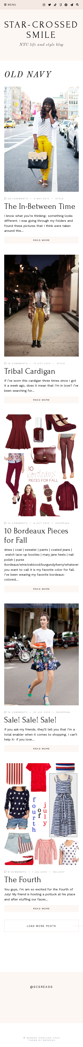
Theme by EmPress (41, 1040)
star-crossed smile (41, 30)
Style (59, 198)
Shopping (62, 523)
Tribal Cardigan (30, 371)
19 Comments (16, 363)
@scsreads (41, 986)
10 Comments (16, 523)
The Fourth (22, 879)
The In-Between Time (39, 206)
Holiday (59, 872)
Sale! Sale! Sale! (30, 720)
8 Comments (15, 872)
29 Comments (16, 198)
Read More (41, 240)
